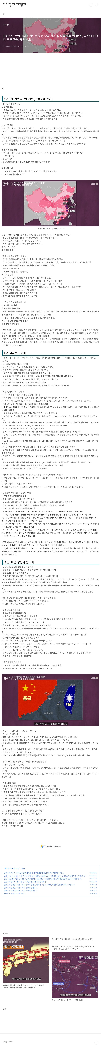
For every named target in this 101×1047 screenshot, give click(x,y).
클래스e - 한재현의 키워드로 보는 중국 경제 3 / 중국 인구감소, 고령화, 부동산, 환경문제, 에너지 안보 (38, 884)
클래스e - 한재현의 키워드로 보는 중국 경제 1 (19, 890)
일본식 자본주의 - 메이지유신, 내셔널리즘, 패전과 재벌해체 (24, 881)
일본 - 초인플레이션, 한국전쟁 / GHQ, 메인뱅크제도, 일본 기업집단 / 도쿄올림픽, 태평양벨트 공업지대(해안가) (41, 879)
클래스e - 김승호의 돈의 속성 (14, 893)
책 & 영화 (8, 868)
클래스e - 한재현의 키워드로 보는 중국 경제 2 (19, 887)
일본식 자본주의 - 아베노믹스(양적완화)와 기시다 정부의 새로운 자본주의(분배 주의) (33, 873)
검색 (91, 5)
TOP (96, 1043)
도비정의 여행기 (14, 5)
